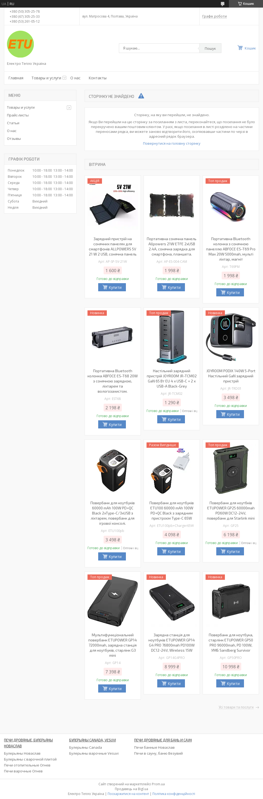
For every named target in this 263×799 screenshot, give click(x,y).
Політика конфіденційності (173, 793)
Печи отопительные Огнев (27, 765)
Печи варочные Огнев (23, 771)
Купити (115, 287)
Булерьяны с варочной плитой (30, 759)
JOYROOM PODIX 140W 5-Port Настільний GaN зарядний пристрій (230, 375)
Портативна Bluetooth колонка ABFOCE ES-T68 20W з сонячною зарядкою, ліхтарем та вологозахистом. (112, 380)
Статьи (13, 122)
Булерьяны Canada (85, 747)
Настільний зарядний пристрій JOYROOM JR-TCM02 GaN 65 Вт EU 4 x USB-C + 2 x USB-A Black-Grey (172, 378)
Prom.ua (158, 784)
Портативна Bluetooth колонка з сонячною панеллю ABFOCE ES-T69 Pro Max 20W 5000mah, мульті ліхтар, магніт (230, 248)
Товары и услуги (46, 77)
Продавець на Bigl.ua (131, 789)
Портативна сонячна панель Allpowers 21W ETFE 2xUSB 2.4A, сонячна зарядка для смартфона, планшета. (171, 246)
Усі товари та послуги (236, 707)
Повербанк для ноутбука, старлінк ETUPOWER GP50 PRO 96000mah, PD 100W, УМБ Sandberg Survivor (231, 642)
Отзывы (14, 138)
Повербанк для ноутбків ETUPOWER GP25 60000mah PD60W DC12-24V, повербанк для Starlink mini (231, 510)
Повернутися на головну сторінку (171, 143)
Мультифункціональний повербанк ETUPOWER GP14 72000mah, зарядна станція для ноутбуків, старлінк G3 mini (112, 645)
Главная (15, 77)
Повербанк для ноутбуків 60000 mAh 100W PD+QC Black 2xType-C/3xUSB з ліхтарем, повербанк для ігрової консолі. (112, 512)
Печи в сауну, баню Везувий (158, 753)
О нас (75, 77)
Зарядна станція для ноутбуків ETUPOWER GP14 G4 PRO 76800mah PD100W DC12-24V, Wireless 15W (171, 642)
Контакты (98, 77)
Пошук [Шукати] (210, 48)
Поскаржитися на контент (128, 793)
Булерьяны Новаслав (22, 753)
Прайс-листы (18, 115)
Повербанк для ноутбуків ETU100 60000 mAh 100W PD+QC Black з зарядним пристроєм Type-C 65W (171, 510)
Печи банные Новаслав (154, 747)
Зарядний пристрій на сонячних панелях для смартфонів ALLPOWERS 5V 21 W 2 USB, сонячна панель (113, 246)
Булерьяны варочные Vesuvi (94, 753)
